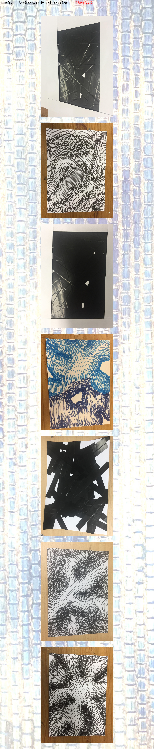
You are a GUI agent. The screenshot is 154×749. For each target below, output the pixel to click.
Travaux (84, 3)
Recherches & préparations (44, 3)
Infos (8, 3)
